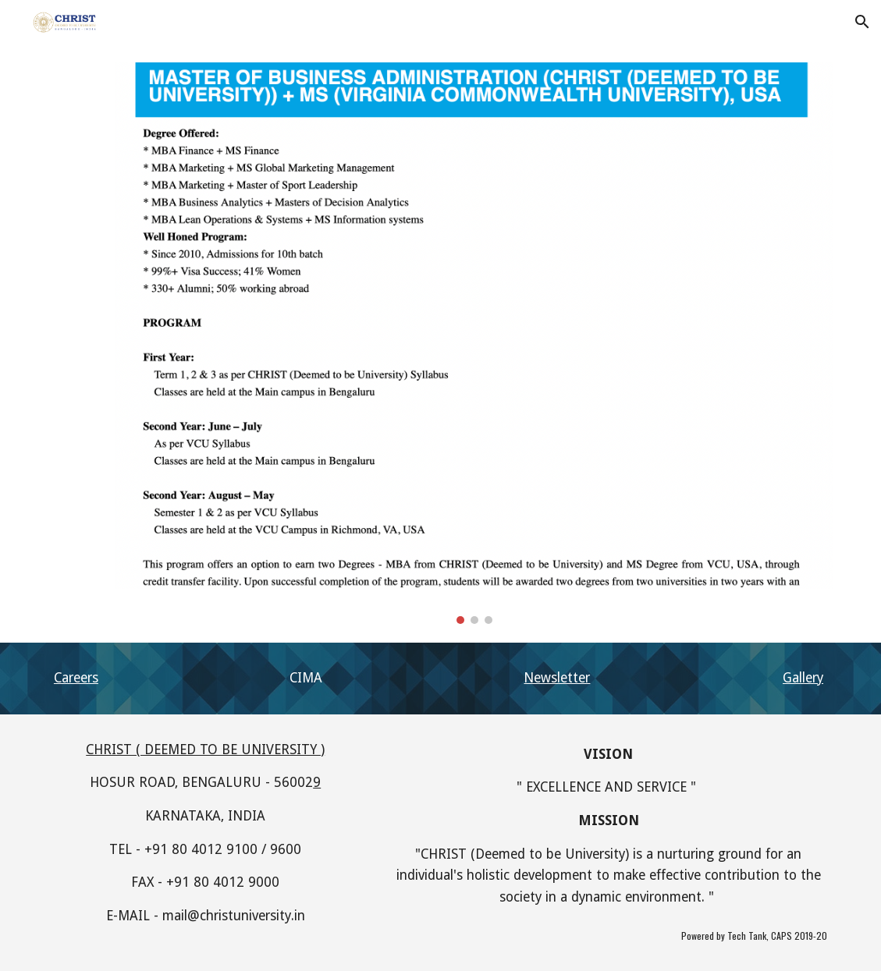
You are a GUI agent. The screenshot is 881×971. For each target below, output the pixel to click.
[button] (862, 22)
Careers (76, 678)
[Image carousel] (474, 343)
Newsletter (557, 678)
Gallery (803, 678)
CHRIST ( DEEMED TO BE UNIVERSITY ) (205, 749)
